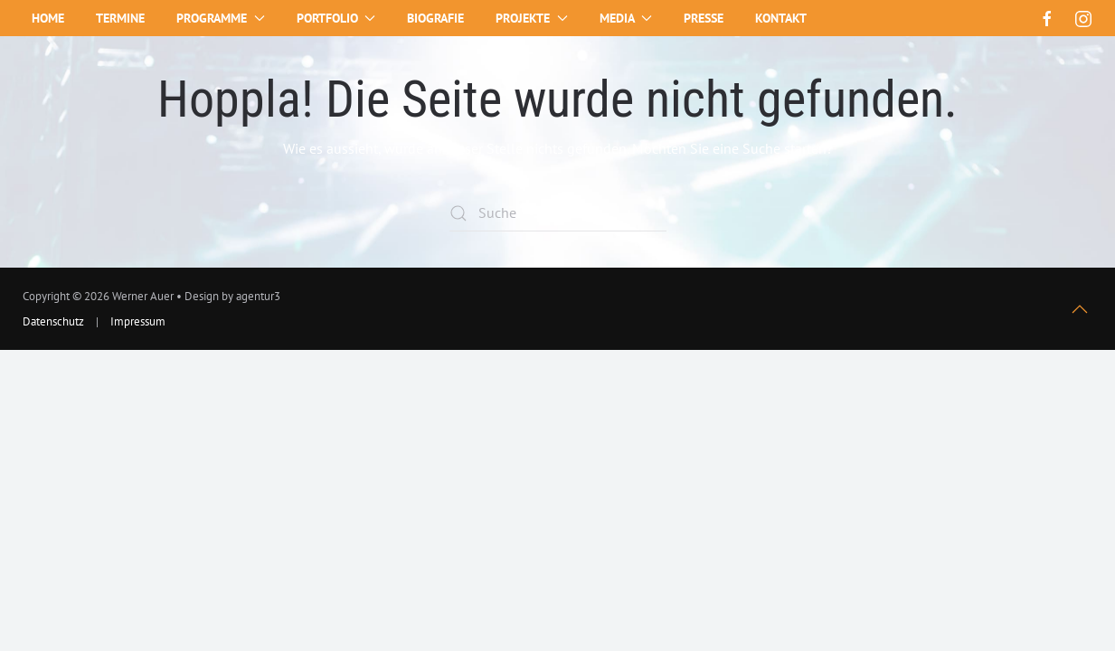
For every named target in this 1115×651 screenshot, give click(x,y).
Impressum (137, 321)
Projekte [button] (532, 18)
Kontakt (781, 18)
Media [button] (626, 18)
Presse (703, 18)
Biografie (435, 18)
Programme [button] (220, 18)
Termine (120, 18)
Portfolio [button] (336, 18)
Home (48, 18)
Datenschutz (53, 321)
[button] (1079, 309)
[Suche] (557, 213)
